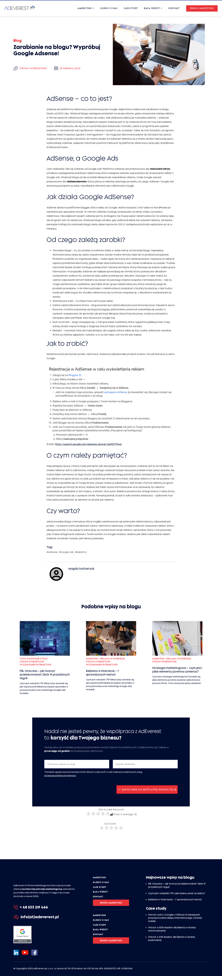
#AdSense (52, 552)
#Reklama (80, 552)
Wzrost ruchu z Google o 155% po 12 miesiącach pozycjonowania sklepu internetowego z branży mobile (175, 918)
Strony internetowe (33, 68)
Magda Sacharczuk (81, 568)
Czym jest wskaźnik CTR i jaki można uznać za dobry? (176, 893)
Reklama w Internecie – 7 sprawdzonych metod (175, 899)
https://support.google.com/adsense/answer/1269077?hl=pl (88, 444)
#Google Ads (66, 552)
